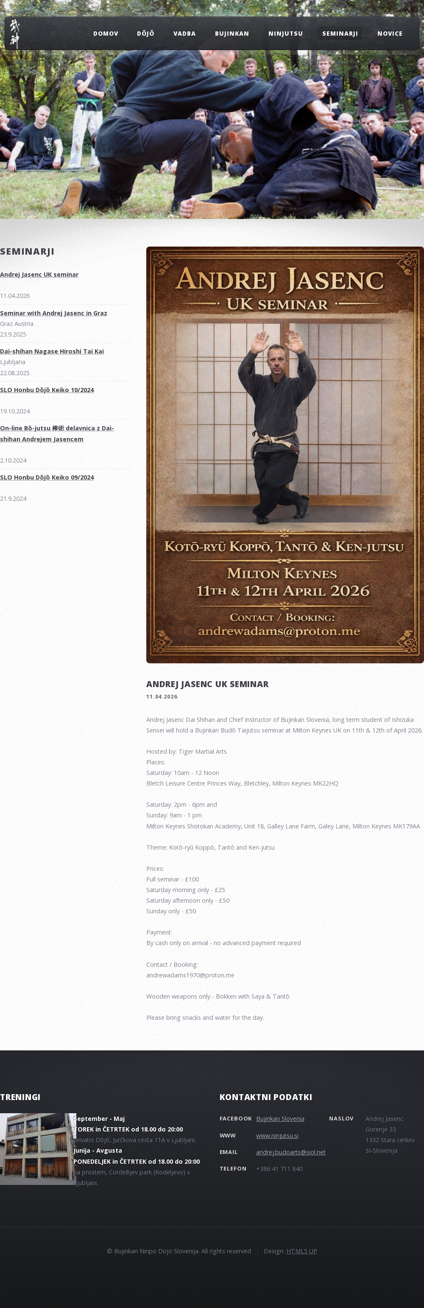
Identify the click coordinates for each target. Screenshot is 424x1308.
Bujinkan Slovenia (280, 1118)
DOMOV (105, 33)
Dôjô (145, 33)
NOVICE (390, 33)
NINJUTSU (285, 33)
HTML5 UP (301, 1251)
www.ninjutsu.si (277, 1135)
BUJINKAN (232, 33)
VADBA (184, 33)
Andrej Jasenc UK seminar (207, 684)
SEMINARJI (340, 33)
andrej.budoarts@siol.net (291, 1152)
